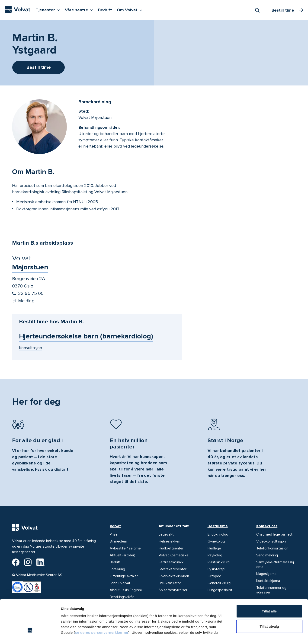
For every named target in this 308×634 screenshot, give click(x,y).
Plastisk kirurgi (219, 562)
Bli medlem (118, 541)
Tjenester (49, 10)
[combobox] (257, 10)
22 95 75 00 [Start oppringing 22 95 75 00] (28, 293)
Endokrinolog (218, 534)
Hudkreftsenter (171, 548)
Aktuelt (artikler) (122, 555)
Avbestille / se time (125, 548)
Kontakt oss (266, 526)
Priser (114, 534)
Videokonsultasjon (271, 541)
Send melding (267, 555)
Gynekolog (216, 541)
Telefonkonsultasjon (272, 548)
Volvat (115, 526)
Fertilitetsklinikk (171, 562)
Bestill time (218, 526)
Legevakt (166, 534)
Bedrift (105, 10)
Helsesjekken (169, 541)
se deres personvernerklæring (101, 600)
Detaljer (246, 625)
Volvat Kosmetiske (174, 555)
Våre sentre (80, 10)
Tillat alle (269, 579)
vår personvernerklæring (171, 606)
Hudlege (214, 548)
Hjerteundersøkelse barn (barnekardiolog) (86, 336)
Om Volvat (130, 10)
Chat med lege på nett (274, 534)
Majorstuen (30, 267)
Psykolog (215, 555)
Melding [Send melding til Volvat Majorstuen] (23, 301)
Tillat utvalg (269, 594)
